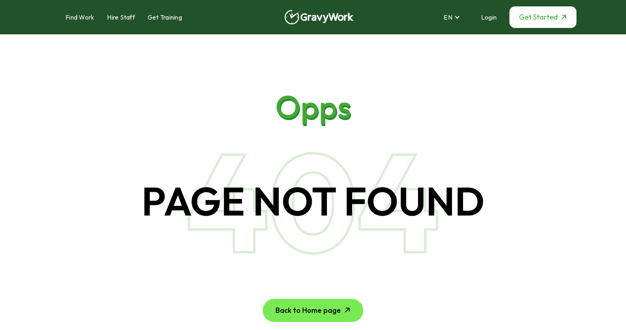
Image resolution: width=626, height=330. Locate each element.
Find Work (79, 17)
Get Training (165, 17)
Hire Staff (121, 17)
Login (489, 17)
